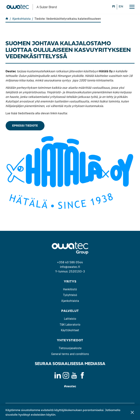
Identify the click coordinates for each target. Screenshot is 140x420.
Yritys (70, 281)
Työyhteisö (70, 295)
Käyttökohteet (70, 330)
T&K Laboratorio (70, 324)
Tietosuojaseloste (70, 348)
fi (113, 6)
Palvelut (70, 311)
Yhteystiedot (70, 340)
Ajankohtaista (70, 301)
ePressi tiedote (25, 125)
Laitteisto (70, 318)
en (121, 6)
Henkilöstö (70, 289)
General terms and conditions (70, 354)
